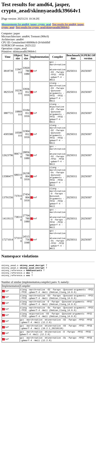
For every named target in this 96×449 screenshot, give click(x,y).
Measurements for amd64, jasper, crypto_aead (26, 24)
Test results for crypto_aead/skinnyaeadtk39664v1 (42, 27)
